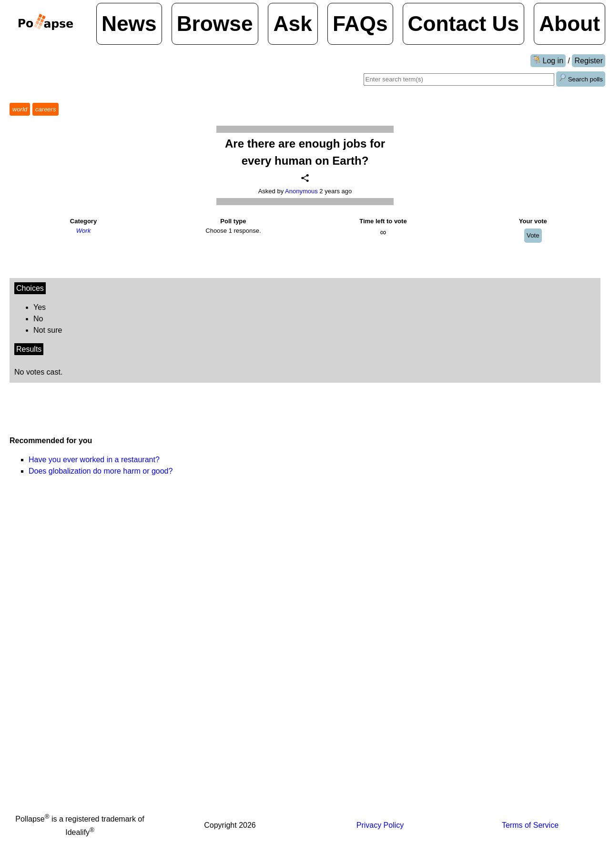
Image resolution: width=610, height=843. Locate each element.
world (19, 109)
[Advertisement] (452, 454)
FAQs (360, 23)
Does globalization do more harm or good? (101, 471)
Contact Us (463, 23)
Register (588, 61)
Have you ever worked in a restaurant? (94, 460)
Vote (533, 235)
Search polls (581, 78)
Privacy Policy (380, 825)
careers (45, 109)
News (129, 23)
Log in (548, 60)
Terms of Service (530, 825)
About (569, 23)
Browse (215, 23)
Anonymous (301, 191)
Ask (293, 23)
